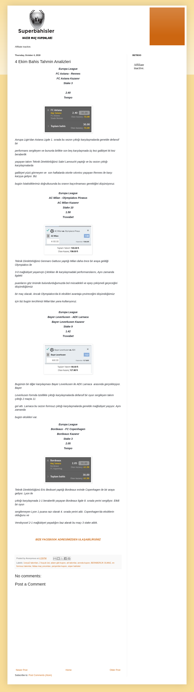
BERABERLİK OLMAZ (101, 563)
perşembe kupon (59, 566)
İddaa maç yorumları (41, 566)
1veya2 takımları (31, 563)
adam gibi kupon (58, 563)
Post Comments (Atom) (40, 675)
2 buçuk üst (44, 563)
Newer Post (21, 670)
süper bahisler (74, 566)
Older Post (115, 670)
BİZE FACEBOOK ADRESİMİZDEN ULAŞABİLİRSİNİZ (68, 539)
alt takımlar (71, 563)
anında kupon (84, 563)
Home (69, 670)
